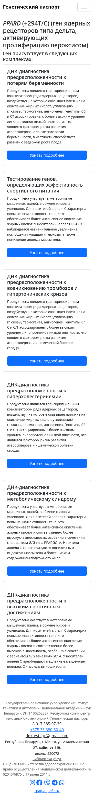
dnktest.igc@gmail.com (47, 735)
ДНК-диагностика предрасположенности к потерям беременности (36, 77)
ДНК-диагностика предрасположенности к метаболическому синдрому (41, 493)
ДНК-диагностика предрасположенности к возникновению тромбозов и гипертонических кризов (42, 285)
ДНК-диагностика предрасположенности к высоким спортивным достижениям (36, 603)
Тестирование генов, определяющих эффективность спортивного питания (45, 185)
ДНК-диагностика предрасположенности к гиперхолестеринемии (36, 390)
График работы (47, 790)
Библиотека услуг (46, 758)
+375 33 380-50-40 (47, 729)
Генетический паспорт (31, 6)
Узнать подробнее (47, 155)
